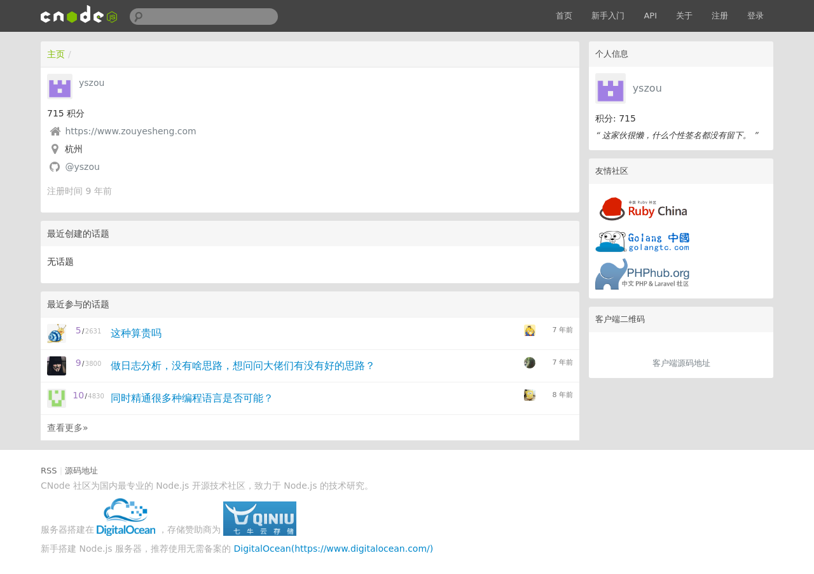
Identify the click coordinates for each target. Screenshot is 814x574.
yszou (647, 88)
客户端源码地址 (681, 363)
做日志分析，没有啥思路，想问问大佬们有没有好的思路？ (243, 366)
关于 (684, 15)
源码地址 (81, 470)
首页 (564, 15)
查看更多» (67, 428)
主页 (56, 54)
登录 (755, 15)
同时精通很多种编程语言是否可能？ (192, 398)
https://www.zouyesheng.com (130, 131)
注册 (720, 15)
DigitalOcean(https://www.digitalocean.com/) (334, 548)
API (650, 15)
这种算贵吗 (136, 333)
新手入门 (607, 15)
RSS (49, 470)
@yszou (82, 167)
